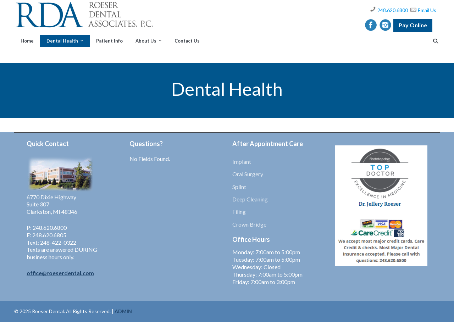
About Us (145, 41)
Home (27, 41)
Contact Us (187, 41)
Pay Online (413, 25)
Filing (239, 211)
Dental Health (62, 41)
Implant (241, 161)
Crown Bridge (249, 224)
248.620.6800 (392, 10)
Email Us (427, 10)
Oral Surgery (247, 174)
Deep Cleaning (250, 199)
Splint (239, 186)
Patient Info (109, 41)
